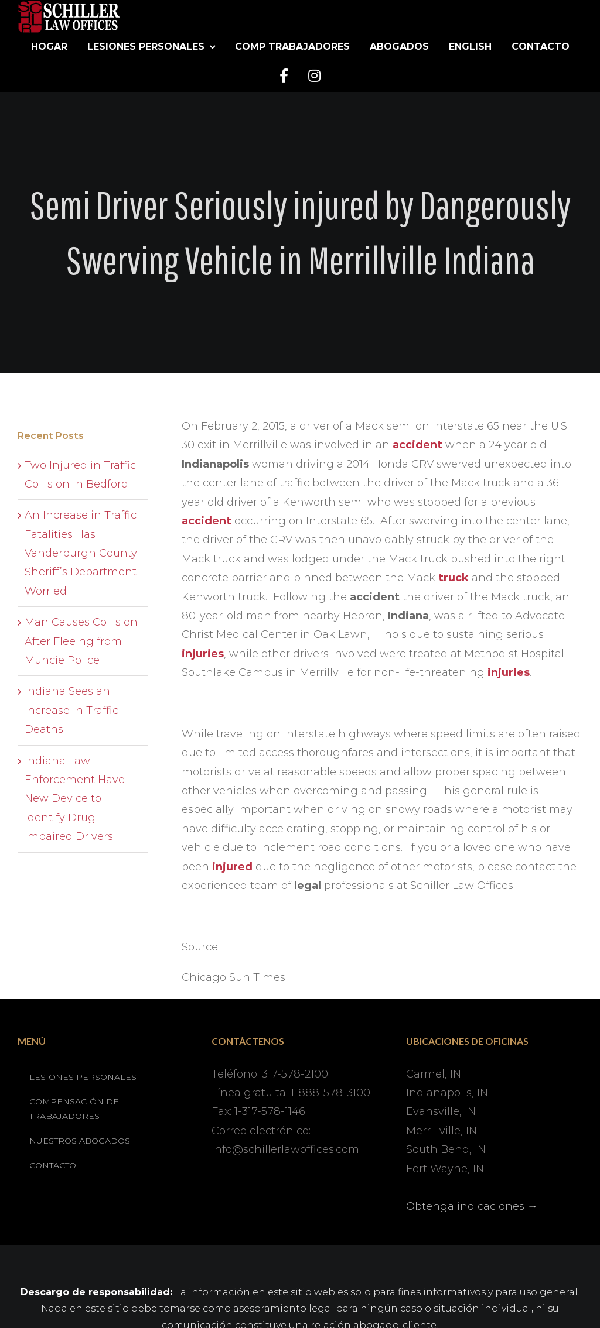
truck (453, 577)
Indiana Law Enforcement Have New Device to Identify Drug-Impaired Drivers (75, 798)
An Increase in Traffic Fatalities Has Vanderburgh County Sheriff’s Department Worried (81, 553)
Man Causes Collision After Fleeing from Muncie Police (81, 641)
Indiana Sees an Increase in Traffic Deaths (71, 710)
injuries (203, 653)
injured (232, 866)
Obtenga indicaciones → (472, 1206)
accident (417, 444)
